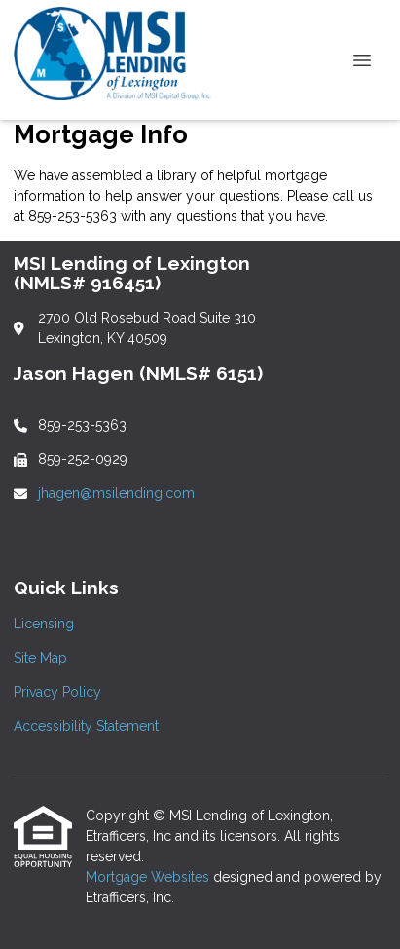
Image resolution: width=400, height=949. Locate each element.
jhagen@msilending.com (116, 493)
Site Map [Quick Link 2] (40, 657)
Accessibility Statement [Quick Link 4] (86, 726)
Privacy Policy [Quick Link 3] (57, 692)
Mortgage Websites (149, 877)
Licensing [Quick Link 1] (44, 623)
